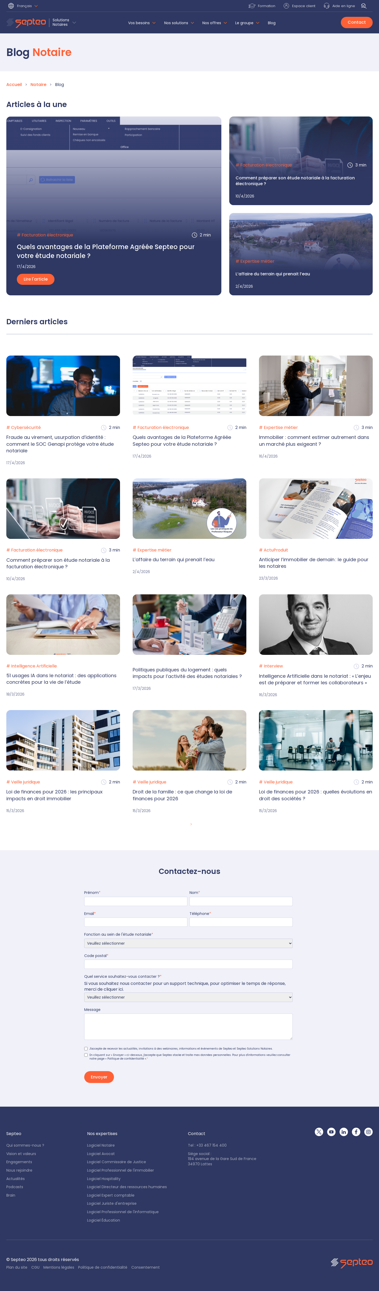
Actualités (15, 1178)
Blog (272, 23)
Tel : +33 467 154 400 (207, 1145)
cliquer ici (113, 989)
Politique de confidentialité (102, 1267)
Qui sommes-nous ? (25, 1145)
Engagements (19, 1162)
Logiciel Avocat (101, 1153)
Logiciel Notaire (101, 1145)
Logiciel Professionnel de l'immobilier (120, 1170)
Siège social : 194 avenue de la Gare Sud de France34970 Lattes (222, 1159)
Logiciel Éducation (103, 1220)
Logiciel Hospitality (104, 1178)
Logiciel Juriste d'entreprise (112, 1203)
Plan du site (16, 1267)
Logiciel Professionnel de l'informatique (123, 1211)
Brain (10, 1195)
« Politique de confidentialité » (125, 1059)
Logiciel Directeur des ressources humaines (127, 1186)
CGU (35, 1267)
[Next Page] (190, 824)
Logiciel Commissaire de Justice (116, 1162)
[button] (23, 6)
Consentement (145, 1267)
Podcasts (14, 1186)
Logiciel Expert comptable (110, 1195)
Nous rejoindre (19, 1170)
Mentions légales (58, 1267)
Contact (357, 22)
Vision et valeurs (21, 1153)
